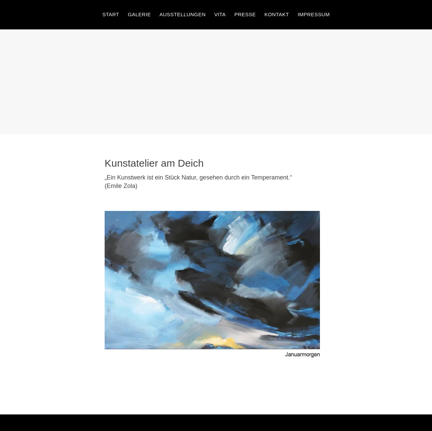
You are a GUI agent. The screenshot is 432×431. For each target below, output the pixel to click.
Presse (245, 14)
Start (110, 14)
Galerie (139, 14)
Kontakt (277, 14)
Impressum (314, 14)
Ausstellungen (182, 14)
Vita (220, 14)
